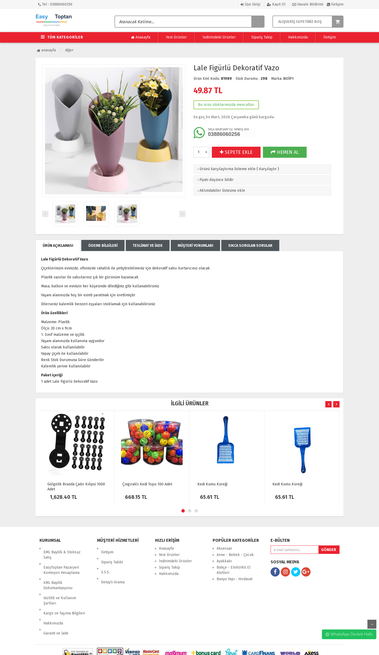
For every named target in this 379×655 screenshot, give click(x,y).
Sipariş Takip (261, 37)
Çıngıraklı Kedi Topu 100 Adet (147, 484)
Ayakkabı (224, 561)
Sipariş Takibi (112, 555)
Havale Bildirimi (307, 4)
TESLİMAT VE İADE (148, 245)
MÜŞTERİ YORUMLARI (195, 245)
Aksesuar (224, 548)
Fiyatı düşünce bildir (214, 180)
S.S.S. (105, 561)
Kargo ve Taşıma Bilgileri (64, 595)
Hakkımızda (298, 37)
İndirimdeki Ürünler (219, 37)
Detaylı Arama (112, 567)
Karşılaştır (268, 169)
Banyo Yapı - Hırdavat (234, 579)
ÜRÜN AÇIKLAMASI (58, 245)
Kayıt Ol (276, 4)
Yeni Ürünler (176, 37)
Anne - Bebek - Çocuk (235, 555)
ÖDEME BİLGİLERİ (103, 245)
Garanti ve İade (55, 607)
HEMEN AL (285, 152)
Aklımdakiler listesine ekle (220, 190)
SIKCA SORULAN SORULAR (250, 245)
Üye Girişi (250, 4)
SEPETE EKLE (236, 152)
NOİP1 (288, 78)
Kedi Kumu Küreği (212, 484)
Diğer (69, 50)
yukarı (371, 624)
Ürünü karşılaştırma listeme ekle (226, 169)
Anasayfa (140, 37)
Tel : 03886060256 (55, 4)
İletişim (335, 4)
